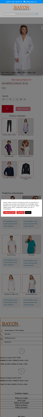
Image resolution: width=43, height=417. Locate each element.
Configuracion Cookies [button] (11, 212)
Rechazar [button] (30, 212)
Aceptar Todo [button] (22, 212)
